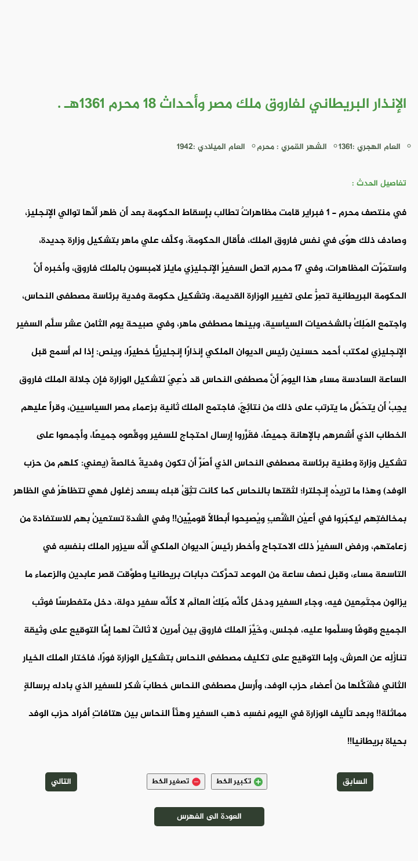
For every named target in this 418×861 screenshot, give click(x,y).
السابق (355, 782)
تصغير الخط (176, 781)
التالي (61, 782)
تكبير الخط (239, 781)
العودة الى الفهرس (209, 816)
